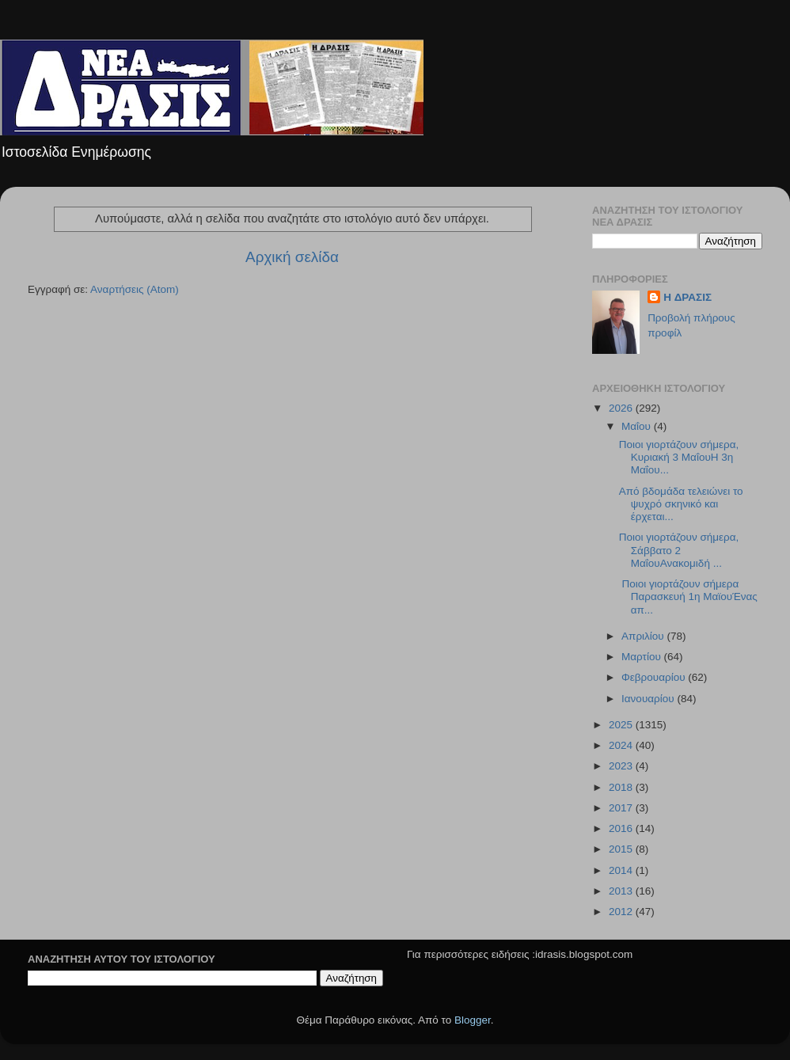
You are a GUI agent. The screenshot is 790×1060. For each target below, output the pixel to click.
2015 (622, 849)
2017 (622, 808)
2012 (622, 912)
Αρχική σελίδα (292, 257)
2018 (622, 787)
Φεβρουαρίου (654, 677)
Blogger (472, 1020)
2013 (622, 891)
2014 (622, 870)
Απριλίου (644, 636)
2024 (622, 745)
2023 (622, 766)
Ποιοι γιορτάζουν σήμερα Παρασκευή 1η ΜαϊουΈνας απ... (688, 596)
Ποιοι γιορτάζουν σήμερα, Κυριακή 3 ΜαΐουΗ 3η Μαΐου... (679, 457)
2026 (622, 408)
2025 (622, 725)
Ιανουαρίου (649, 699)
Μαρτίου (642, 657)
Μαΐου (637, 426)
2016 (622, 828)
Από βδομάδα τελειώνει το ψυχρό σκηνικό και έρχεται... (681, 503)
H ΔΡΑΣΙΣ (687, 297)
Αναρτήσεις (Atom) (134, 289)
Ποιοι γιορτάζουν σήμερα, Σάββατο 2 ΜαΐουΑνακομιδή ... (679, 549)
